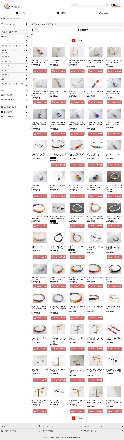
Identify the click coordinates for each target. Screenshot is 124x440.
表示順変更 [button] (83, 30)
